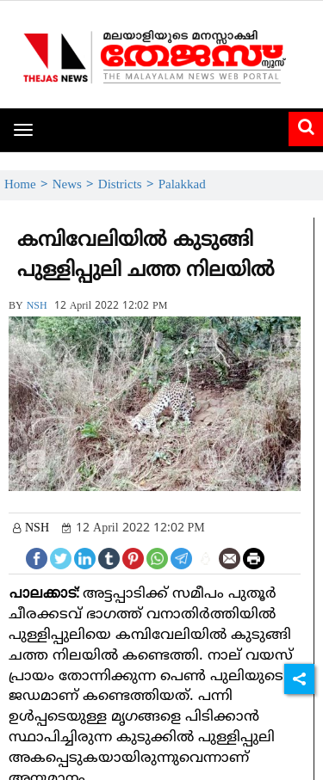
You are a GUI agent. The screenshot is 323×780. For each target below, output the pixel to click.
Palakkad (182, 185)
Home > (28, 185)
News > (75, 185)
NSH (37, 306)
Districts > (128, 185)
